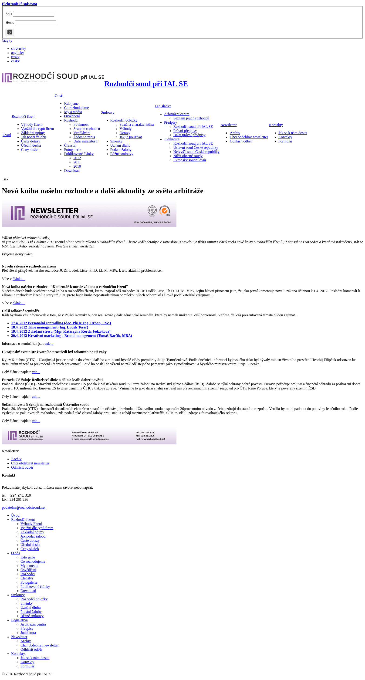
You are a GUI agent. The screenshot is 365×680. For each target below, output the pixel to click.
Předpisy (27, 628)
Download (28, 591)
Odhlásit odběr (31, 649)
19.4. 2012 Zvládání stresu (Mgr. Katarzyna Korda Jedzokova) (61, 331)
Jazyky (7, 41)
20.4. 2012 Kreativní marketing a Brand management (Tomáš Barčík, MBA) (71, 336)
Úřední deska (30, 545)
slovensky (18, 49)
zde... (49, 343)
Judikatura (28, 633)
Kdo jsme (27, 557)
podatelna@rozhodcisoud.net (23, 507)
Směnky (26, 603)
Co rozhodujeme (32, 561)
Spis (9, 14)
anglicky (17, 53)
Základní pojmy (32, 532)
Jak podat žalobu (33, 536)
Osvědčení (28, 570)
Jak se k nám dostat (34, 658)
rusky (15, 57)
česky (15, 61)
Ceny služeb (29, 549)
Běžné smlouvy (32, 616)
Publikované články (35, 587)
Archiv (25, 641)
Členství (26, 578)
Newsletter (228, 125)
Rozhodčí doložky (34, 599)
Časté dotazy (30, 540)
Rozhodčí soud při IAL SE (146, 83)
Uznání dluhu (30, 607)
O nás (59, 96)
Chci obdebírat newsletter (39, 645)
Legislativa (163, 106)
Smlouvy (108, 112)
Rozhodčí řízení (24, 116)
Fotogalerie (28, 582)
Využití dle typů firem (36, 528)
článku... (19, 279)
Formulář (27, 666)
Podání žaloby (31, 612)
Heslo (10, 22)
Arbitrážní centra (33, 624)
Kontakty (276, 125)
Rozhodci (27, 574)
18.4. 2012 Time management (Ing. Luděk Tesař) (49, 327)
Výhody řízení (31, 524)
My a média (29, 566)
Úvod (7, 135)
